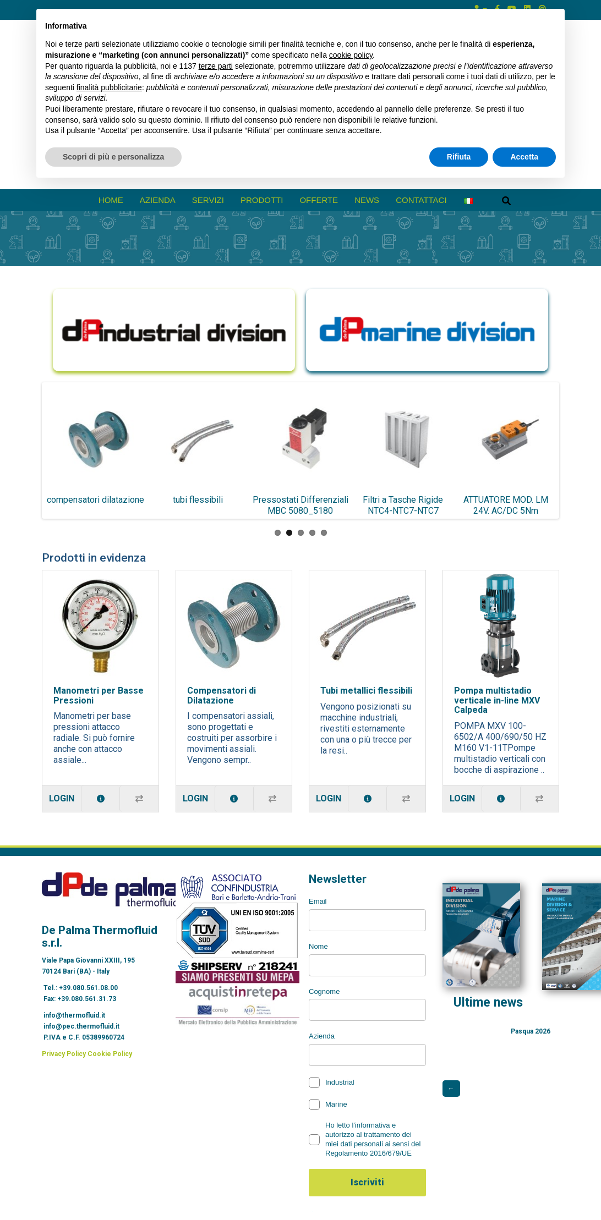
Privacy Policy (64, 1054)
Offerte (318, 200)
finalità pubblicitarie (109, 87)
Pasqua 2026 (530, 1031)
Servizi (208, 200)
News (366, 200)
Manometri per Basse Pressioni (98, 695)
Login (61, 798)
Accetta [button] (524, 156)
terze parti (216, 66)
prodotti (262, 200)
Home (111, 200)
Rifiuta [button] (459, 156)
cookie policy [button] (351, 55)
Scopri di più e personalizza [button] (113, 156)
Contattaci (421, 200)
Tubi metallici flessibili (366, 690)
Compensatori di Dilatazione (221, 695)
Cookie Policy (110, 1054)
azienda (158, 200)
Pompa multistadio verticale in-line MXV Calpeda (497, 700)
